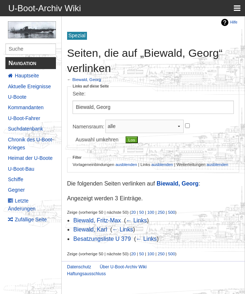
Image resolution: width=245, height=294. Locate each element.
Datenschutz (79, 266)
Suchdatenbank (25, 129)
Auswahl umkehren (96, 139)
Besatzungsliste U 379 (102, 239)
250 (161, 212)
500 (171, 212)
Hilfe (233, 22)
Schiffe (15, 179)
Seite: (79, 94)
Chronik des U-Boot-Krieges (31, 143)
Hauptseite (27, 75)
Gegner (16, 190)
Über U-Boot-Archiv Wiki (123, 266)
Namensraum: (88, 126)
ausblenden (126, 164)
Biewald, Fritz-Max (97, 220)
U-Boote (17, 97)
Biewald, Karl (90, 229)
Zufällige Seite (31, 219)
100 (150, 212)
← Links (136, 220)
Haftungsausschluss (86, 273)
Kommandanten (26, 107)
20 (133, 212)
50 (141, 212)
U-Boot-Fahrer (24, 118)
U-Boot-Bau (21, 169)
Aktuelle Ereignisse (29, 86)
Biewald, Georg (87, 79)
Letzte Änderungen (21, 205)
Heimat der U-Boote (30, 158)
